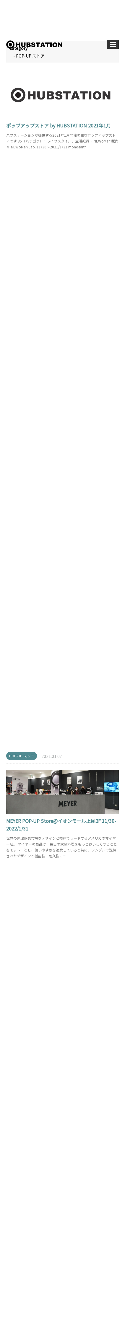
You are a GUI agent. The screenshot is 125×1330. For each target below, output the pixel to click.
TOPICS (19, 1262)
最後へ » (109, 1180)
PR (15, 1251)
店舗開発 (20, 1273)
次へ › (93, 1180)
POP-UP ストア (21, 165)
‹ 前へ (14, 1180)
